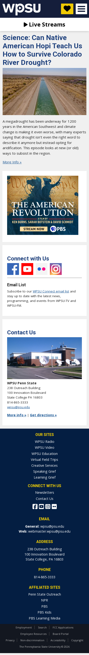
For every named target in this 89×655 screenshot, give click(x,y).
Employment (24, 627)
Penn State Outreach (44, 594)
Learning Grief (45, 477)
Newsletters (44, 492)
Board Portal (61, 634)
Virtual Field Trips (44, 459)
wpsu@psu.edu (18, 407)
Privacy (10, 640)
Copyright (77, 640)
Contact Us (44, 498)
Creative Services (44, 465)
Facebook (13, 269)
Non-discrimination (32, 640)
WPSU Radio (44, 441)
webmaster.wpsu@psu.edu (49, 531)
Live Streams (44, 24)
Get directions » (43, 415)
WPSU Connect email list (51, 291)
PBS (44, 606)
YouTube (27, 269)
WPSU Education (45, 453)
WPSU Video (44, 447)
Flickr (41, 269)
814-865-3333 (44, 577)
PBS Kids (44, 612)
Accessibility (58, 640)
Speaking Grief (44, 471)
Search (42, 627)
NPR (44, 600)
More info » (16, 415)
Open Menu (81, 9)
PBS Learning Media (44, 618)
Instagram (56, 269)
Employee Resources (33, 634)
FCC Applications (63, 627)
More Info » (12, 162)
